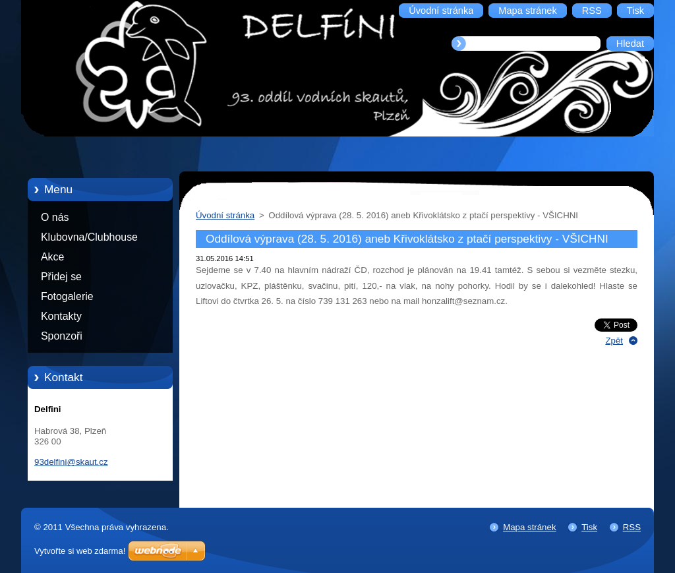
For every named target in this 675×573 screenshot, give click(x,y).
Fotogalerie (67, 296)
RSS (632, 527)
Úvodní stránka (225, 215)
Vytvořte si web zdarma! (79, 551)
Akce (52, 256)
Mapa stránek (529, 527)
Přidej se (61, 276)
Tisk (589, 527)
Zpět (614, 341)
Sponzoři (61, 336)
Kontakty (61, 316)
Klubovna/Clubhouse (89, 237)
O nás (55, 217)
